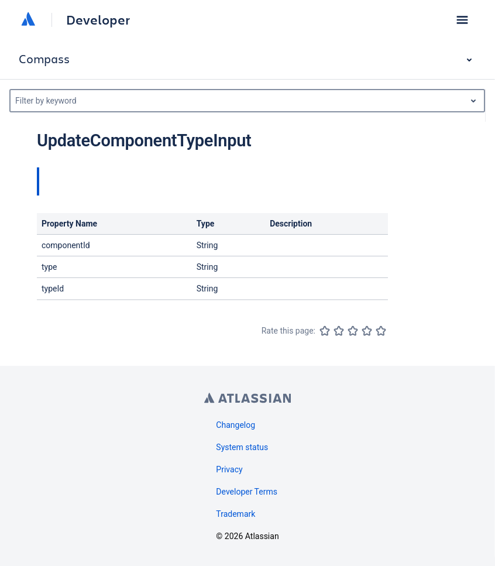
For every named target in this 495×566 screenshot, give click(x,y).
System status (242, 447)
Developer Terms (246, 491)
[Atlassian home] (28, 20)
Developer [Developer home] (98, 20)
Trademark (235, 514)
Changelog (235, 425)
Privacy (229, 469)
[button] (462, 20)
